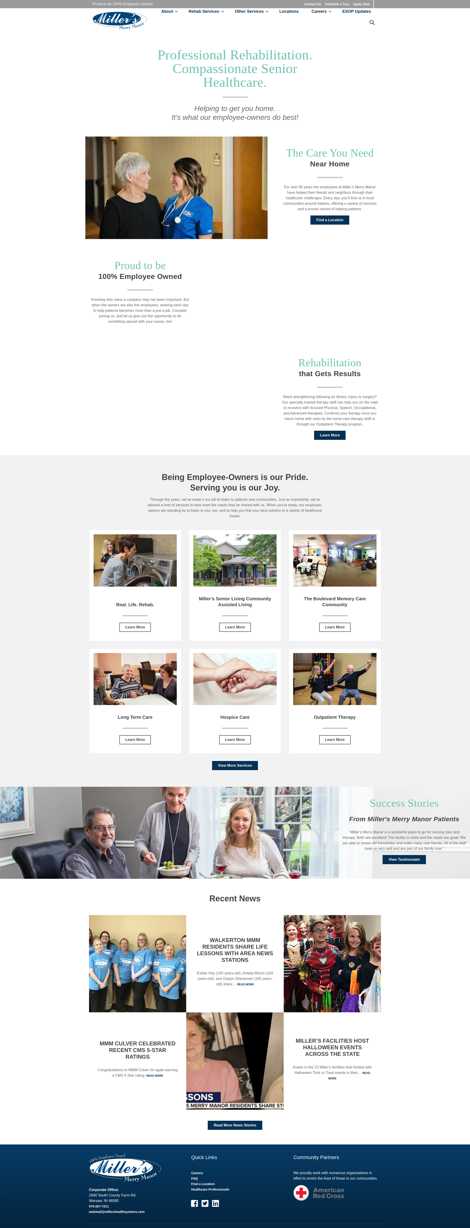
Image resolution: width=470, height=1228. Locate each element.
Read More (154, 1076)
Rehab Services (204, 11)
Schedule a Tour (337, 4)
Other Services (249, 11)
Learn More (330, 435)
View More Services (235, 766)
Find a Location (329, 220)
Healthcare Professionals (210, 1189)
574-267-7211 (99, 1206)
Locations (289, 11)
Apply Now (361, 4)
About (167, 11)
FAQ (194, 1179)
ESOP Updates (356, 11)
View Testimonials (404, 860)
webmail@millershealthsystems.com (117, 1212)
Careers (319, 11)
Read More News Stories (235, 1125)
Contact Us (312, 4)
